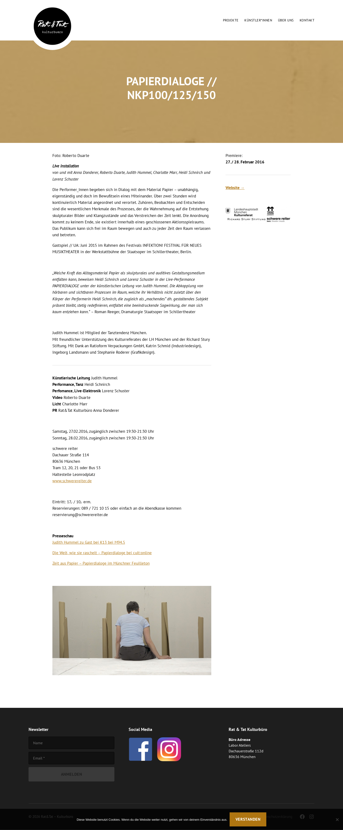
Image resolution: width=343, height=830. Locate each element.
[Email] (71, 758)
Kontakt (307, 20)
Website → (235, 187)
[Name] (71, 743)
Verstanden (248, 819)
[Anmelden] (71, 774)
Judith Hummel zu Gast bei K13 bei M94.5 (88, 542)
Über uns (286, 20)
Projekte (231, 20)
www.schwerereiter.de (72, 480)
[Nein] (337, 819)
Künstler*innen (258, 20)
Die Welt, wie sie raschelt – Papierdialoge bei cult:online (102, 552)
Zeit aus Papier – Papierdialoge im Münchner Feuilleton (101, 563)
